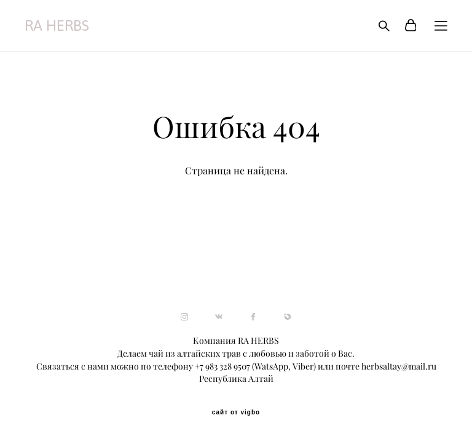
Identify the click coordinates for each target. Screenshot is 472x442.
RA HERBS (57, 25)
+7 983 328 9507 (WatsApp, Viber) (255, 366)
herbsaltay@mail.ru (398, 366)
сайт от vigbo (236, 412)
